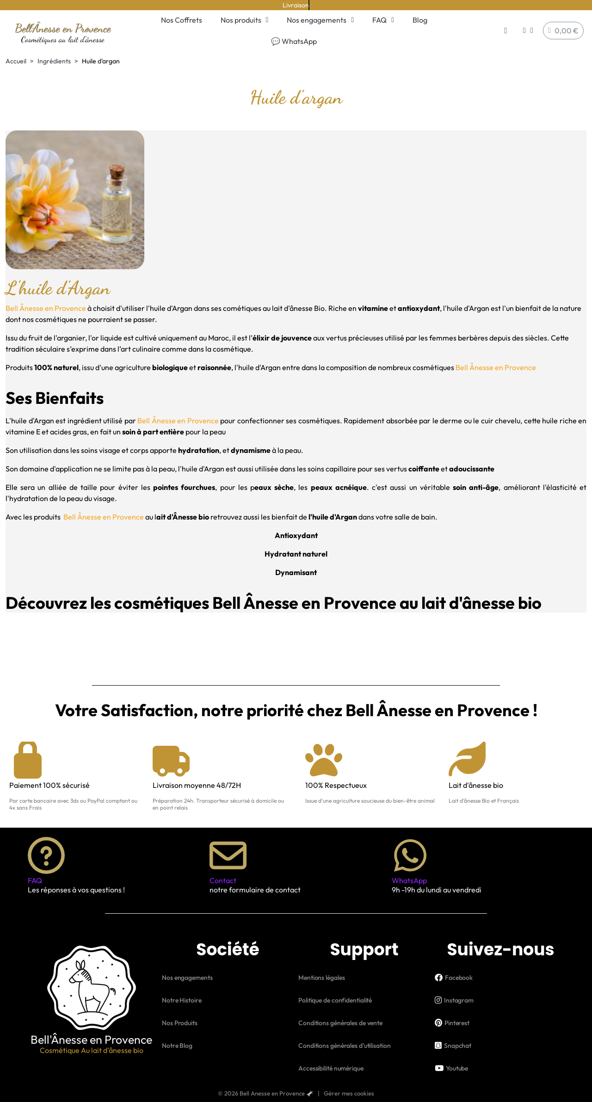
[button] (505, 30)
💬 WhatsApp (294, 41)
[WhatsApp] (410, 855)
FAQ (383, 20)
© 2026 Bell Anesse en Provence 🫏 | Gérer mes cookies (296, 1093)
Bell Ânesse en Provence (46, 308)
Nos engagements (320, 20)
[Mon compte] (528, 30)
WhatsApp (409, 880)
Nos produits (245, 20)
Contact (223, 880)
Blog (420, 20)
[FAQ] (46, 855)
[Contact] (228, 855)
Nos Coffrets (181, 20)
